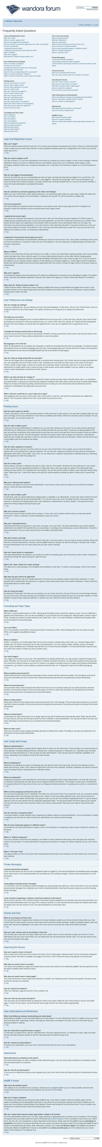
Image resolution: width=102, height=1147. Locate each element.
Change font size (96, 20)
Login (96, 25)
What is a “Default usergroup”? (62, 50)
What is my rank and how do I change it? (17, 74)
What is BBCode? (10, 115)
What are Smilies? (10, 119)
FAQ (81, 25)
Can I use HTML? (9, 117)
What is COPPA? (9, 52)
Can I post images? (10, 121)
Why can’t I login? (10, 38)
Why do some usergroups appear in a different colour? (69, 48)
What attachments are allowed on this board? (66, 108)
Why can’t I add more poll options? (15, 91)
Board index (18, 21)
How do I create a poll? (11, 89)
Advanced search (92, 9)
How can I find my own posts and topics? (65, 90)
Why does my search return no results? (64, 84)
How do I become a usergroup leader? (64, 46)
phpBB (44, 1142)
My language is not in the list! (13, 70)
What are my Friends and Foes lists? (64, 72)
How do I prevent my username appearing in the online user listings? (26, 44)
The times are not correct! (12, 65)
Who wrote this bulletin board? (62, 117)
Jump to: (66, 1138)
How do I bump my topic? (12, 108)
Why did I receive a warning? (13, 99)
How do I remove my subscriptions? (63, 101)
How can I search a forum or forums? (64, 82)
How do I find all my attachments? (63, 110)
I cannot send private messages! (62, 59)
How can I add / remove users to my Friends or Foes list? (70, 75)
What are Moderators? (59, 40)
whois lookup (56, 1119)
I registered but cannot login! (13, 48)
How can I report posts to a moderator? (16, 101)
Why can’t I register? (10, 54)
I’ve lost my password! (11, 46)
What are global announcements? (15, 123)
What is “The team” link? (60, 52)
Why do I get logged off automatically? (16, 42)
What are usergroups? (59, 42)
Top (7, 153)
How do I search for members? (62, 88)
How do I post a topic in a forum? (14, 83)
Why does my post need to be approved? (17, 105)
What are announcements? (13, 125)
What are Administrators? (60, 38)
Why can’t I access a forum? (13, 95)
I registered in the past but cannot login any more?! (20, 50)
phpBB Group (63, 1088)
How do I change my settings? (14, 63)
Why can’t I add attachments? (13, 97)
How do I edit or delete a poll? (13, 93)
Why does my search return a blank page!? (66, 86)
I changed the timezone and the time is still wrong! (20, 68)
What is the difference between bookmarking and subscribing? (72, 97)
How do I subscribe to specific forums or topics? (67, 99)
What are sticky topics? (11, 127)
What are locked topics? (12, 129)
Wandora (9, 21)
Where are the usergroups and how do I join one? (68, 44)
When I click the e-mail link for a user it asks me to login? (22, 76)
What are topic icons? (11, 131)
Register (89, 25)
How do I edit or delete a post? (14, 85)
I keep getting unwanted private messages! (66, 61)
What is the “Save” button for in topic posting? (19, 103)
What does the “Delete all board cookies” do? (18, 56)
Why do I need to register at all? (14, 40)
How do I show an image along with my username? (20, 72)
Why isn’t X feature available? (61, 119)
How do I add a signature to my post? (16, 87)
